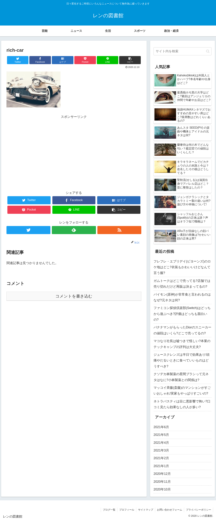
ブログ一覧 (109, 509)
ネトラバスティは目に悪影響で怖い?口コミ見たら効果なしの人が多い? (182, 404)
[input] (183, 51)
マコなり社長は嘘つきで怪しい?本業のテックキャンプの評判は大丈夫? (182, 344)
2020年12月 (162, 474)
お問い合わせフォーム (169, 509)
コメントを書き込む (73, 296)
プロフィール (126, 509)
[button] (208, 51)
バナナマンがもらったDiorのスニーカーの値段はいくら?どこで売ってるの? (182, 330)
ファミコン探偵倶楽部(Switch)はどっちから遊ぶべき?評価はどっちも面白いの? (182, 313)
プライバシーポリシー (198, 509)
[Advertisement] (73, 145)
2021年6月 (161, 427)
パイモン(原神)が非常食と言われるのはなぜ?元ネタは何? (182, 297)
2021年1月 (161, 466)
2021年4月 (161, 442)
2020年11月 (162, 481)
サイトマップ (145, 509)
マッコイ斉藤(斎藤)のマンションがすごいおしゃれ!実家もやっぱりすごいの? (182, 390)
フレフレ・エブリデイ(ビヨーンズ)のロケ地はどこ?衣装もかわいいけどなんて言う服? (182, 267)
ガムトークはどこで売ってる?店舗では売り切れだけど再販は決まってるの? (182, 283)
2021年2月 (161, 458)
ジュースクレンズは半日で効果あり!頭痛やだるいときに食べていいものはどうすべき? (182, 360)
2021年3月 (161, 450)
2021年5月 (161, 435)
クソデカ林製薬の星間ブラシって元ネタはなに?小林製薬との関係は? (181, 377)
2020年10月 (162, 489)
